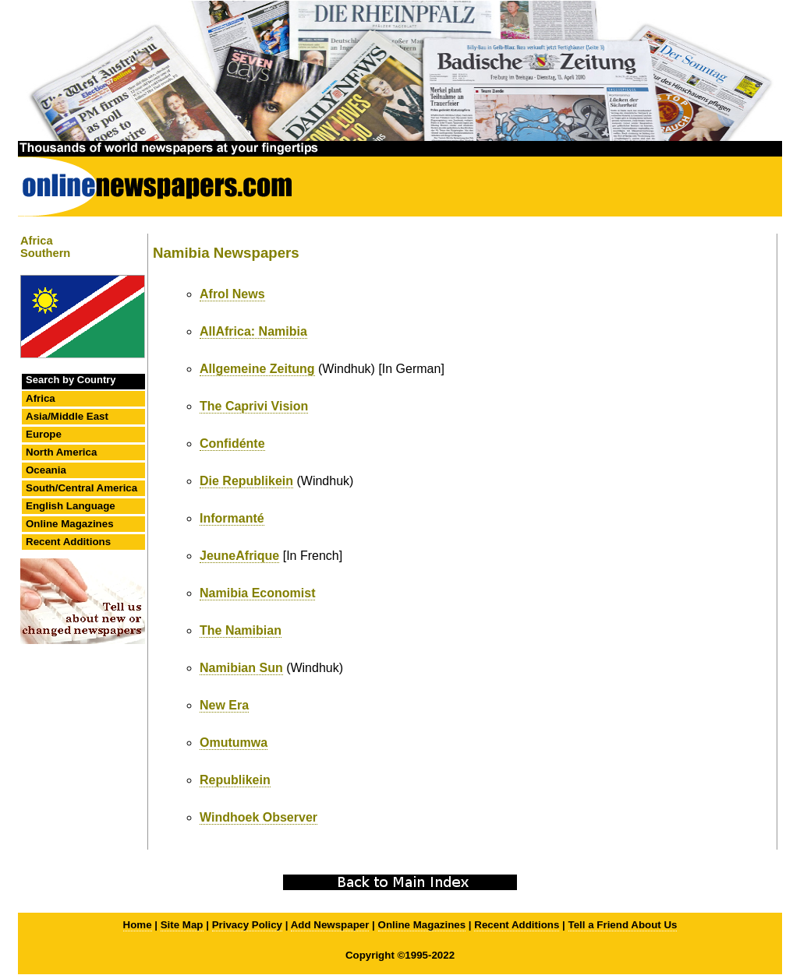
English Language (70, 506)
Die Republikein (246, 481)
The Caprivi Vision (254, 406)
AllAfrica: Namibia (253, 331)
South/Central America (81, 488)
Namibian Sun (241, 667)
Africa (40, 398)
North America (61, 452)
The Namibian (240, 630)
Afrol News (232, 294)
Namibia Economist (257, 593)
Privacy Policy (247, 925)
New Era (224, 705)
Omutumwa (233, 742)
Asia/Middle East (67, 416)
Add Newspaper (330, 925)
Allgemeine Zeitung (257, 368)
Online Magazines (70, 524)
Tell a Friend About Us (623, 925)
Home (137, 925)
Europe (44, 434)
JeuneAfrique (239, 555)
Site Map (182, 925)
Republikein (235, 780)
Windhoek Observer (258, 817)
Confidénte (232, 443)
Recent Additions (68, 541)
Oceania (46, 470)
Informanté (232, 518)
